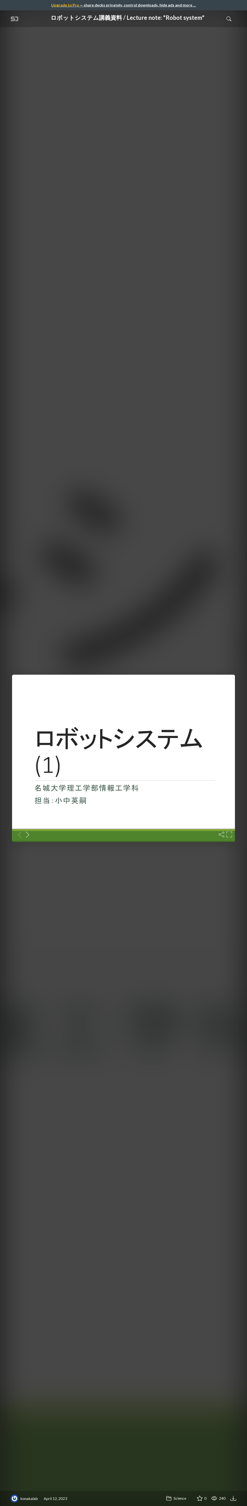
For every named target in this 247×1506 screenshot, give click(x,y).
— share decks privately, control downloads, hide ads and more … (123, 5)
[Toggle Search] (228, 18)
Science (176, 1498)
